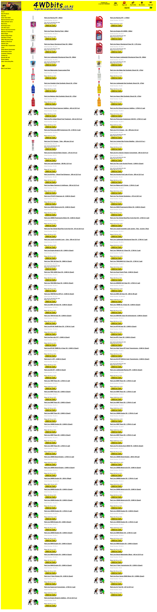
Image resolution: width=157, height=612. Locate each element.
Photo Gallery (5, 59)
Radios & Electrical (6, 41)
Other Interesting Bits (7, 61)
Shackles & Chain (6, 37)
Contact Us (4, 55)
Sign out (124, 4)
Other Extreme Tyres (7, 21)
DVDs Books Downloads (8, 49)
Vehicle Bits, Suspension (8, 45)
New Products (5, 13)
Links (2, 47)
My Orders (142, 4)
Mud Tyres (4, 23)
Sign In (116, 4)
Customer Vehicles (6, 53)
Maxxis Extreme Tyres (7, 19)
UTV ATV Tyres (5, 27)
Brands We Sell (5, 57)
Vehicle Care (4, 43)
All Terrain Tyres (5, 25)
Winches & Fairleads (7, 31)
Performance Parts (6, 51)
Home (3, 11)
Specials (3, 15)
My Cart (150, 4)
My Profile (133, 4)
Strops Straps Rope (6, 35)
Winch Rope (4, 33)
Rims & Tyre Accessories (8, 29)
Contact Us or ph (104, 3)
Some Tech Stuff (5, 17)
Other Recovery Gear (7, 39)
